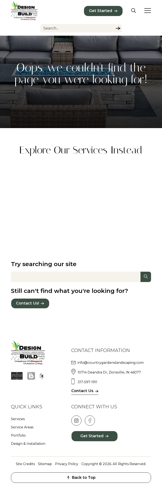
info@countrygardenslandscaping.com (111, 363)
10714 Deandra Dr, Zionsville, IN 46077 (109, 372)
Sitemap (45, 464)
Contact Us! (27, 303)
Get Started (100, 10)
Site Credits (25, 464)
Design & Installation (28, 444)
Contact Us (82, 390)
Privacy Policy (66, 464)
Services (18, 419)
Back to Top (81, 477)
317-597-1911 (87, 382)
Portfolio (18, 435)
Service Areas (22, 427)
